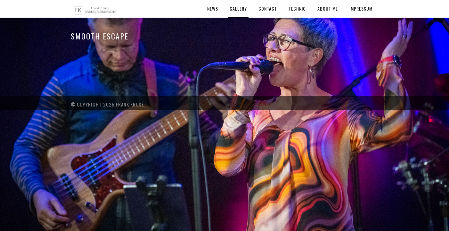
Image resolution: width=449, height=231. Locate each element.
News (212, 8)
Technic (297, 8)
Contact (267, 8)
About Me (327, 8)
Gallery (238, 8)
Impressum (360, 8)
